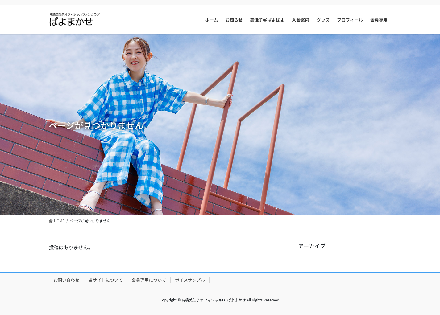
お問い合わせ (66, 280)
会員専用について (149, 280)
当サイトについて (105, 280)
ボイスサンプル (190, 280)
